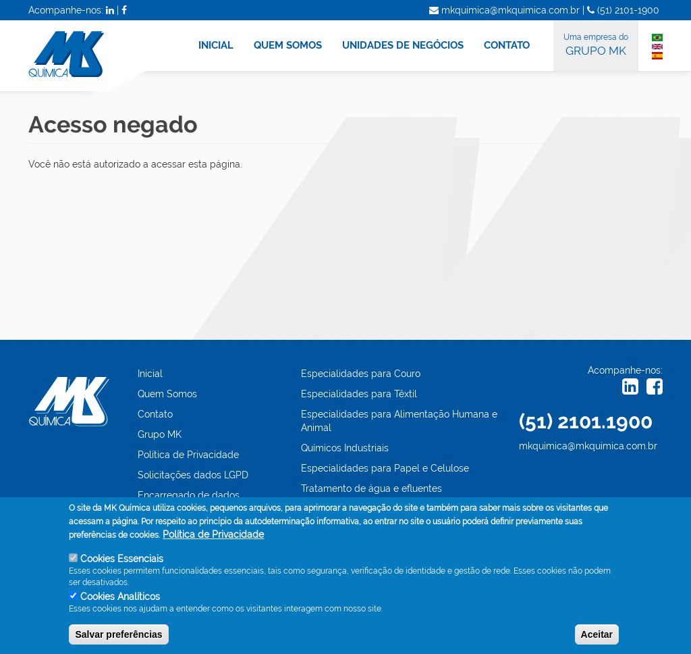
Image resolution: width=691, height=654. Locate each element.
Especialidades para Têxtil (359, 393)
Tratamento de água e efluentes (371, 488)
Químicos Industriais (345, 448)
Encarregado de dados (189, 495)
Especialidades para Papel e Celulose (385, 468)
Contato (155, 414)
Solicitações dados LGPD (193, 475)
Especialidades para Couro (360, 373)
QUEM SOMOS (288, 45)
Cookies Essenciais (121, 558)
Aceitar (597, 634)
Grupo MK (160, 434)
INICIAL (215, 45)
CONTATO (507, 45)
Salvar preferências (118, 634)
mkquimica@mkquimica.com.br (588, 446)
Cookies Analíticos (120, 596)
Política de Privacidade (188, 454)
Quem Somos (167, 393)
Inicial (150, 373)
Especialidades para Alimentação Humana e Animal (399, 421)
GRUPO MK (595, 43)
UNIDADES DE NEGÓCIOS (403, 45)
